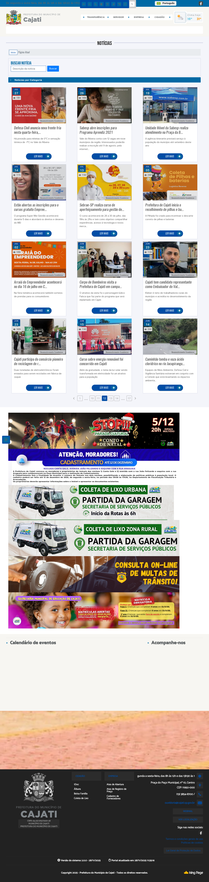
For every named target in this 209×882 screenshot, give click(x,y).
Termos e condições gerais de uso (184, 839)
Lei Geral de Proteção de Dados (183, 850)
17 (129, 398)
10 (92, 398)
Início (13, 52)
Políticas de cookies (192, 842)
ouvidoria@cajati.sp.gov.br (180, 803)
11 (98, 398)
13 (110, 398)
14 (116, 398)
